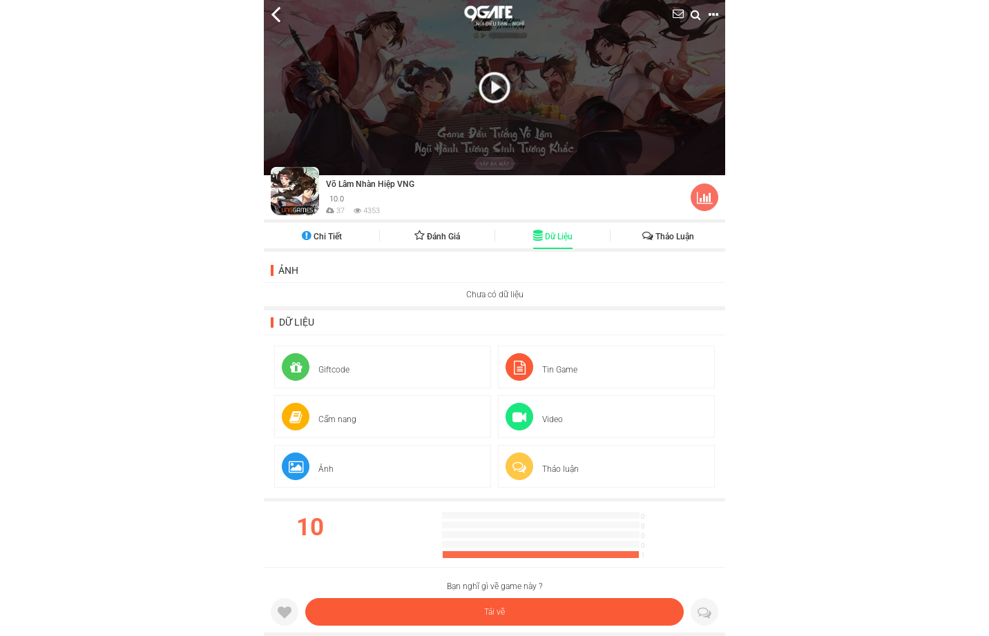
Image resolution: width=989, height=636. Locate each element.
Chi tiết (322, 236)
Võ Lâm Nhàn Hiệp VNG (370, 184)
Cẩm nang (319, 419)
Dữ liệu (553, 236)
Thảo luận (668, 236)
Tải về (494, 612)
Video (534, 419)
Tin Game (541, 370)
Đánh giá (437, 236)
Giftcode (315, 370)
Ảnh (288, 270)
